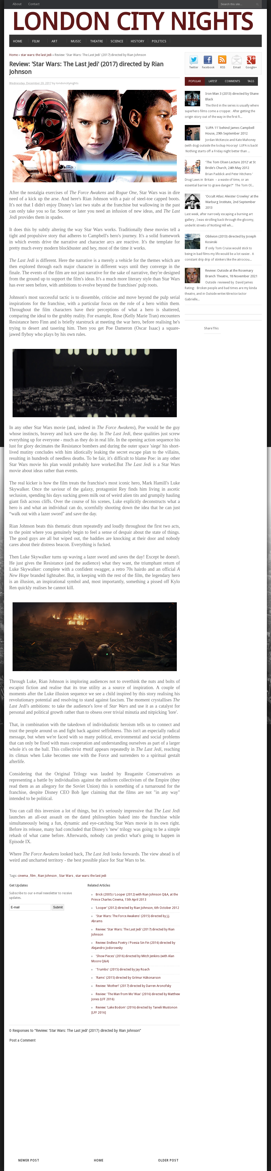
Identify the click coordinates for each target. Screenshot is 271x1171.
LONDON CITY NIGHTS (132, 22)
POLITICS (159, 41)
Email (237, 67)
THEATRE (96, 41)
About (17, 4)
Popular (195, 81)
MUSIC (76, 41)
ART (54, 41)
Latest (213, 81)
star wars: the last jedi (36, 55)
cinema (23, 876)
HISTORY (137, 41)
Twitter (193, 67)
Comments (232, 81)
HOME (17, 41)
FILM (36, 41)
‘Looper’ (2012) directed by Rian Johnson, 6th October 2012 (137, 908)
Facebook (208, 67)
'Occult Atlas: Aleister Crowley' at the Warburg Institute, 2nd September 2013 (231, 202)
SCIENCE (117, 41)
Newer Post (28, 1160)
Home (13, 55)
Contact (34, 4)
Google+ (251, 67)
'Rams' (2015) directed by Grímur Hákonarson (128, 977)
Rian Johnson (47, 876)
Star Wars (66, 876)
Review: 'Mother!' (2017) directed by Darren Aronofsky (133, 986)
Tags (251, 81)
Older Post (168, 1160)
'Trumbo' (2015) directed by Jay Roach (123, 969)
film (33, 876)
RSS (222, 67)
